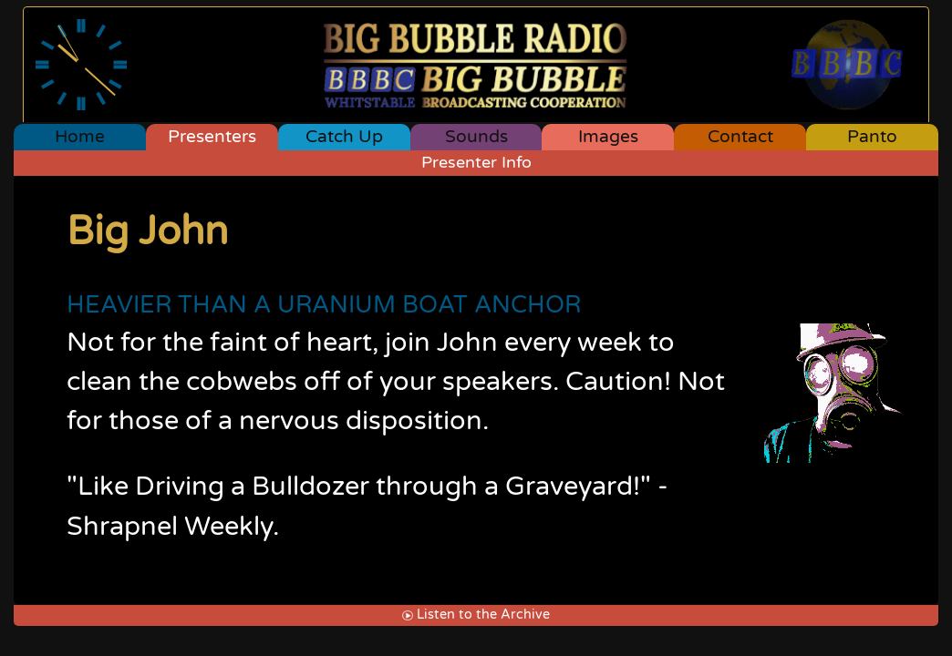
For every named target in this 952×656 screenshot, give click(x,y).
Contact (740, 136)
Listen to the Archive (475, 614)
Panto (872, 136)
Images (608, 136)
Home (80, 136)
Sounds (476, 136)
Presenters (212, 136)
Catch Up (344, 136)
